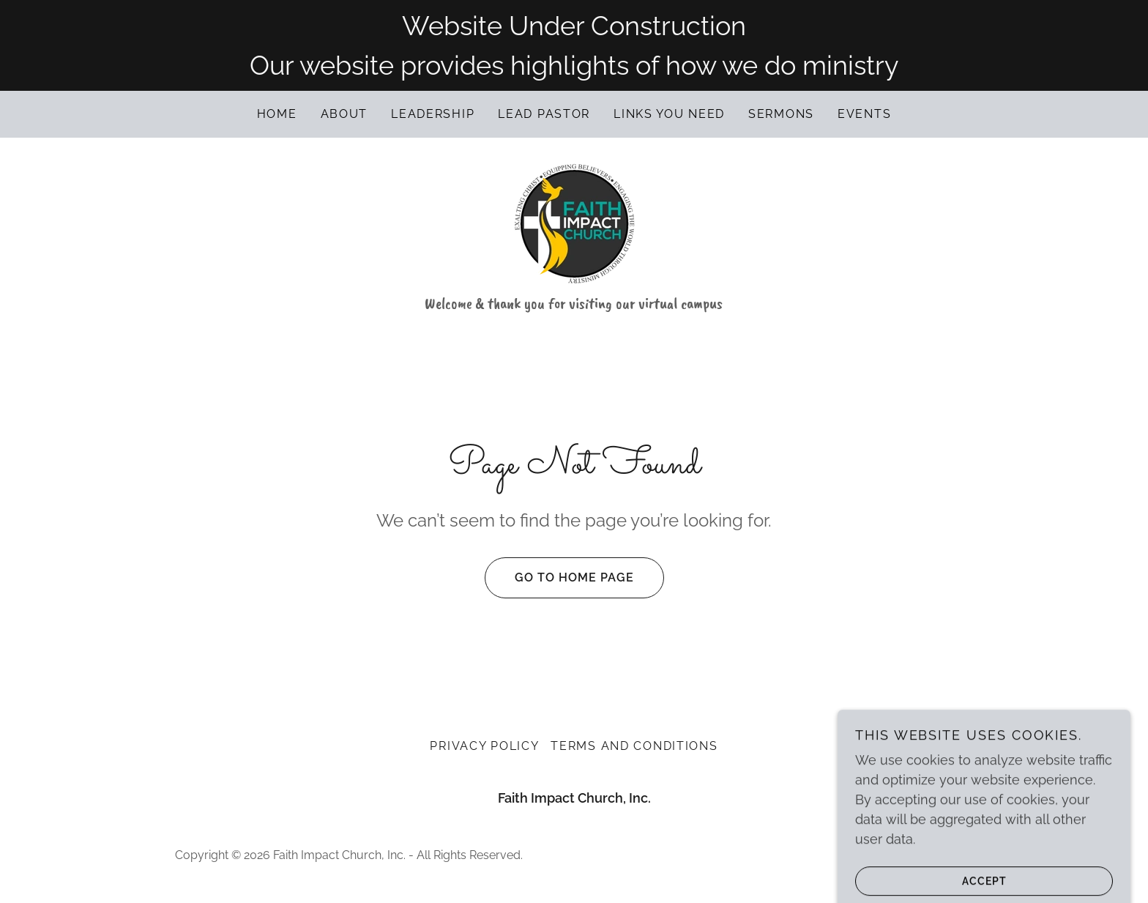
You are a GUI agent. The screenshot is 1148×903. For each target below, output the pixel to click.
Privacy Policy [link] (484, 746)
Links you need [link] (669, 114)
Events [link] (864, 114)
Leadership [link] (432, 114)
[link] (574, 223)
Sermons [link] (781, 114)
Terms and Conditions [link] (634, 746)
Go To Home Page (559, 577)
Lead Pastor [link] (544, 114)
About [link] (344, 114)
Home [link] (277, 114)
